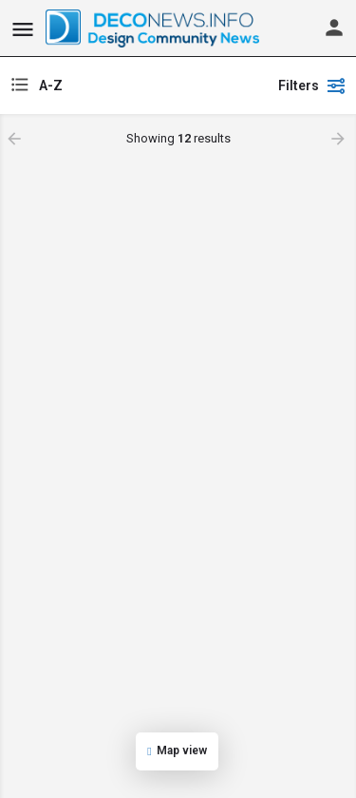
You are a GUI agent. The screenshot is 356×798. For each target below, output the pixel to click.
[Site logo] (155, 29)
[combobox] (135, 85)
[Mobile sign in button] (334, 27)
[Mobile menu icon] (22, 29)
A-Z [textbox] (51, 85)
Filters (312, 85)
